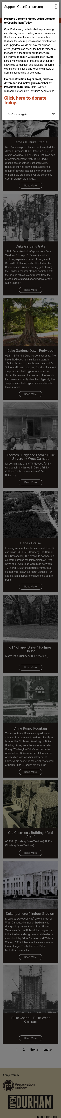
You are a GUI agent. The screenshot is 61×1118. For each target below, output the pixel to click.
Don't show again (15, 114)
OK (53, 114)
